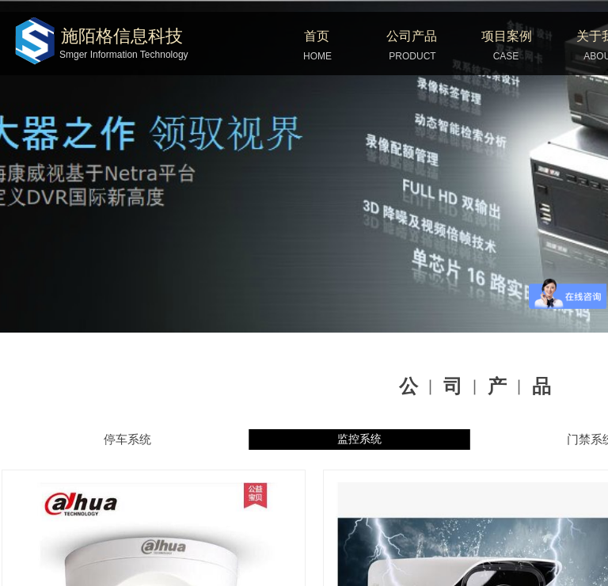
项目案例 (506, 36)
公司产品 (411, 36)
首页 (316, 36)
